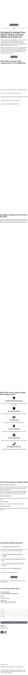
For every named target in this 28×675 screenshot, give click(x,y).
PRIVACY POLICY (4, 664)
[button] (14, 28)
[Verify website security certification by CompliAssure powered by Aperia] (9, 200)
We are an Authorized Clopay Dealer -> (8, 602)
